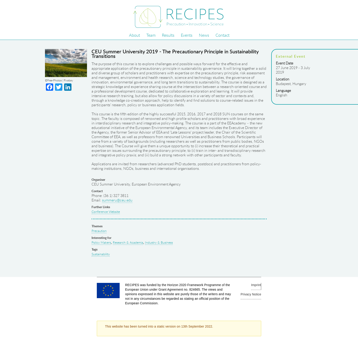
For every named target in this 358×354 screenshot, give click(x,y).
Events (186, 35)
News (204, 35)
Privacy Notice (251, 294)
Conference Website (106, 211)
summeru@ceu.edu (117, 200)
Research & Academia (128, 242)
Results (168, 35)
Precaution (99, 231)
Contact (222, 35)
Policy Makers (101, 242)
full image (63, 63)
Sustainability (101, 254)
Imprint (256, 285)
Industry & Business (159, 242)
